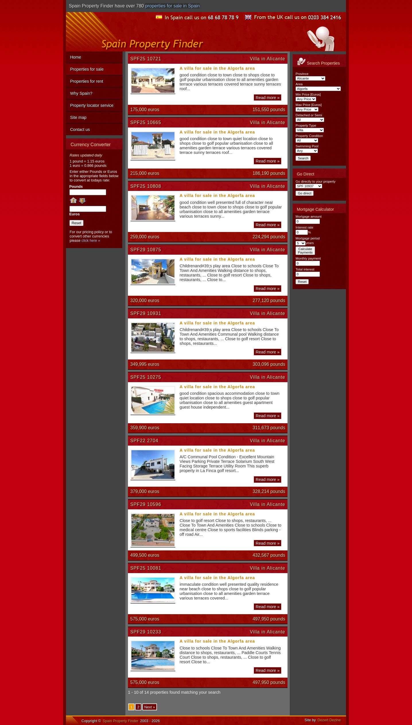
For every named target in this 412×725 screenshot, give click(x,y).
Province (302, 74)
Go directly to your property (315, 181)
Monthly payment (308, 258)
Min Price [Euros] (308, 94)
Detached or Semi (309, 115)
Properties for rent (86, 81)
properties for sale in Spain (172, 5)
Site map (78, 117)
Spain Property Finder (120, 721)
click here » (90, 240)
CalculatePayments (305, 250)
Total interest (305, 269)
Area (299, 84)
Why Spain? (81, 93)
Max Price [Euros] (309, 105)
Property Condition (309, 136)
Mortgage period (308, 238)
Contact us (80, 129)
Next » (149, 707)
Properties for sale (87, 69)
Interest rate (304, 227)
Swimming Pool (307, 146)
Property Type (306, 125)
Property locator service (91, 105)
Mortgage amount (308, 216)
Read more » (267, 97)
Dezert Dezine (329, 720)
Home (75, 57)
